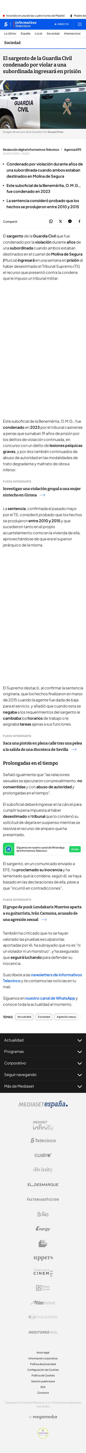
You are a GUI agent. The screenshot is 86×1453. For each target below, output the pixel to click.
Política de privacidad (43, 1364)
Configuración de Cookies (43, 1369)
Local (38, 33)
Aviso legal (43, 1352)
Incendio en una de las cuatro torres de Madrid (35, 15)
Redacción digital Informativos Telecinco (31, 149)
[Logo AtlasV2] (43, 1303)
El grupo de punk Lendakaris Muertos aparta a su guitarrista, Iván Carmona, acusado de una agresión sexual (42, 913)
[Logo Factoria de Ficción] (43, 1199)
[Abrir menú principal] (80, 24)
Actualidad (24, 1017)
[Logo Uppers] (43, 1258)
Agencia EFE (72, 149)
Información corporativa (43, 1358)
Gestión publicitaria (43, 1381)
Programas (43, 1051)
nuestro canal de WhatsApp (50, 998)
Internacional (72, 33)
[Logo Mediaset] (43, 1106)
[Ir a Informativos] (25, 24)
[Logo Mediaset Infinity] (43, 1125)
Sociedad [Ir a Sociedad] (12, 42)
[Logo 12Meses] (43, 1288)
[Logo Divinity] (43, 1170)
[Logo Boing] (43, 1214)
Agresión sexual (66, 1017)
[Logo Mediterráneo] (43, 1332)
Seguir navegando (43, 1074)
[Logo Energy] (43, 1229)
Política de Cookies (43, 1375)
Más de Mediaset (43, 1086)
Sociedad (53, 33)
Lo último (10, 33)
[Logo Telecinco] (43, 1140)
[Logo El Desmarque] (43, 1184)
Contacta (43, 1392)
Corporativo (43, 1062)
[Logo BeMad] (43, 1243)
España (25, 33)
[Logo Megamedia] (45, 1417)
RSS (43, 1387)
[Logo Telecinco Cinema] (43, 1273)
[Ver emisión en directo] (62, 24)
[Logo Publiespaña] (43, 1317)
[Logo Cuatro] (43, 1155)
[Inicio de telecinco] (5, 24)
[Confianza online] (43, 1437)
